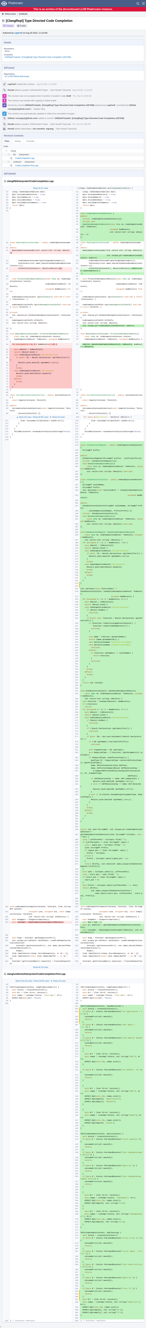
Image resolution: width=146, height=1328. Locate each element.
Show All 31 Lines (40, 188)
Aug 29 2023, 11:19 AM (46, 84)
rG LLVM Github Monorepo (17, 76)
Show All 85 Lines (40, 417)
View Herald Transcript (60, 90)
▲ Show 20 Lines (24, 417)
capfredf (18, 33)
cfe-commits (39, 129)
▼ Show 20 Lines (57, 417)
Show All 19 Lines (40, 967)
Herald (11, 90)
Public (23, 26)
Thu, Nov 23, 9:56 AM (82, 96)
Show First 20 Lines (24, 981)
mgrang (49, 129)
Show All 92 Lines (41, 981)
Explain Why (39, 109)
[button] (143, 3)
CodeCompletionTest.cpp (26, 165)
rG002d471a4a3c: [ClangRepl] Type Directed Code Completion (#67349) (38, 57)
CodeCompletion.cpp (24, 158)
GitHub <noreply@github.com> (23, 118)
